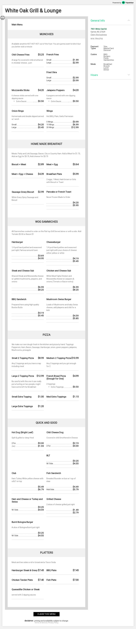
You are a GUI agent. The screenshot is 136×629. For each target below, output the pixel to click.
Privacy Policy (53, 623)
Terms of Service (41, 623)
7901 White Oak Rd (99, 29)
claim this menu (46, 614)
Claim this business (99, 35)
